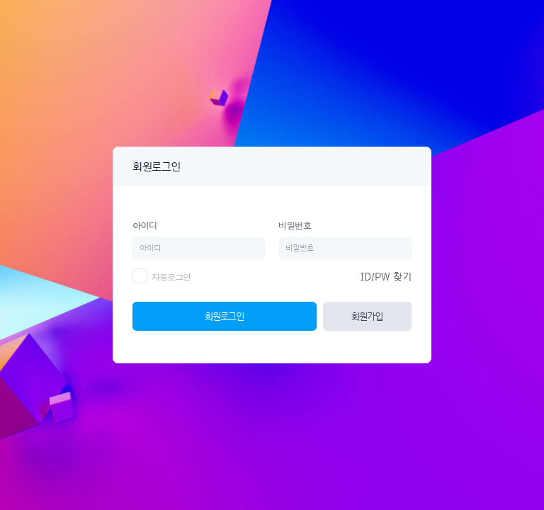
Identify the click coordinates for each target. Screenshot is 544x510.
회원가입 (366, 316)
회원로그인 (224, 316)
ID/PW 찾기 (386, 277)
